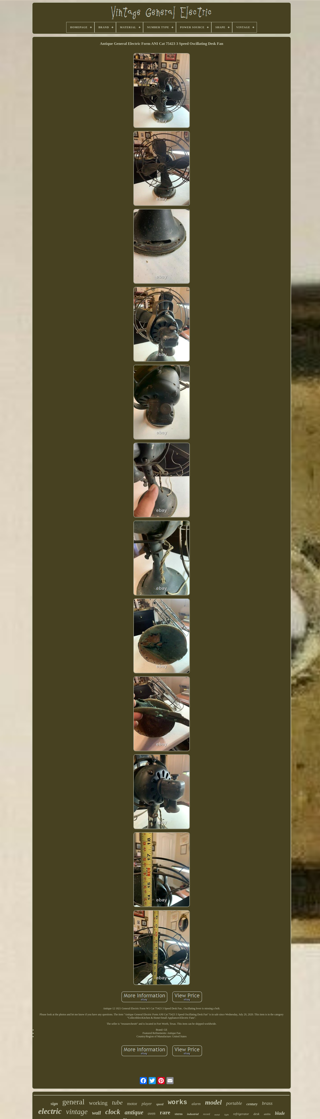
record (206, 1114)
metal (217, 1114)
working (98, 1103)
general (73, 1102)
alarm (196, 1104)
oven (151, 1113)
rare (165, 1112)
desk (256, 1114)
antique (134, 1112)
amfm (267, 1114)
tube (117, 1102)
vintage (77, 1112)
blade (280, 1113)
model (213, 1102)
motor (132, 1103)
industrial (193, 1114)
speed (159, 1104)
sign (54, 1103)
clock (112, 1112)
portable (234, 1103)
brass (267, 1103)
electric (50, 1111)
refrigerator (241, 1114)
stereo (179, 1114)
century (252, 1104)
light (226, 1114)
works (177, 1102)
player (147, 1103)
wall (96, 1113)
